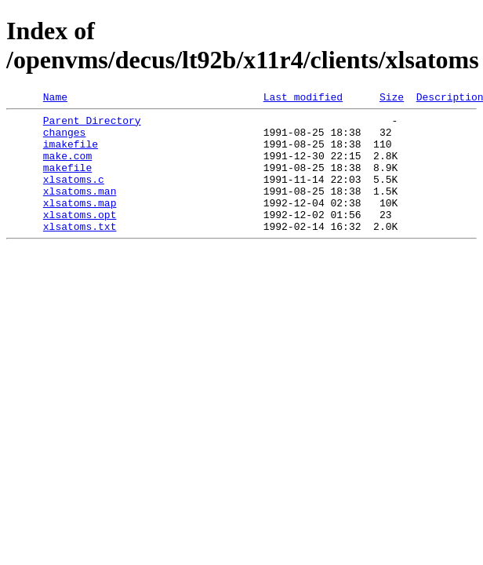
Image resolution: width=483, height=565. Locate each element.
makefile (67, 181)
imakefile (70, 153)
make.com (67, 167)
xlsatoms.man (80, 209)
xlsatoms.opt (80, 238)
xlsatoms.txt (80, 252)
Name (55, 99)
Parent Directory (92, 125)
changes (64, 139)
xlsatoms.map (80, 224)
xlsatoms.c (73, 195)
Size (392, 99)
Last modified (303, 99)
